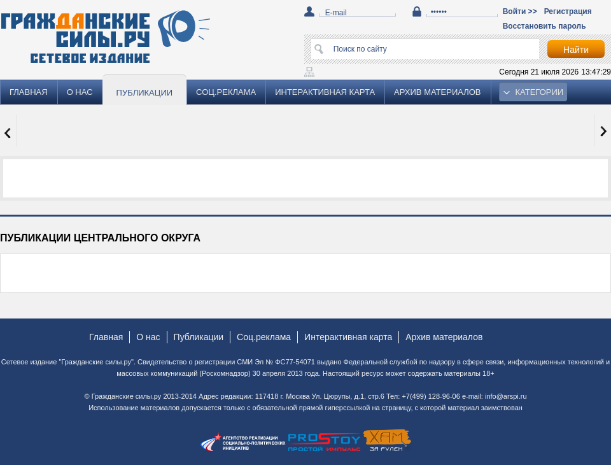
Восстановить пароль (544, 26)
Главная (29, 92)
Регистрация (568, 11)
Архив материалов (437, 92)
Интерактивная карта (325, 92)
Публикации (144, 92)
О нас (80, 92)
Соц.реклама (226, 92)
